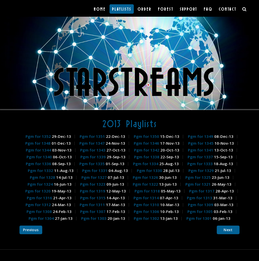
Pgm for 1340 (40, 156)
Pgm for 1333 (200, 163)
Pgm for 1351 (93, 136)
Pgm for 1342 (147, 150)
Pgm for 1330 (150, 170)
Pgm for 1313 (200, 197)
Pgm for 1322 (146, 184)
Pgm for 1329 (201, 170)
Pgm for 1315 (93, 197)
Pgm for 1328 (43, 177)
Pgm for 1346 (147, 143)
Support (188, 9)
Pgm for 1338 (147, 156)
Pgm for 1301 (199, 218)
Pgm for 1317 (202, 190)
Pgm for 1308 (40, 211)
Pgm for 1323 (93, 184)
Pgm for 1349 (201, 136)
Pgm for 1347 (92, 143)
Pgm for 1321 (198, 184)
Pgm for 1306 (147, 211)
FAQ (208, 9)
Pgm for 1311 (93, 204)
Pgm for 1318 (148, 190)
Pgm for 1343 (93, 150)
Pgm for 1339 (93, 156)
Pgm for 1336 (39, 163)
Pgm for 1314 (147, 197)
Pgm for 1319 (93, 190)
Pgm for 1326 (146, 177)
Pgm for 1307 (93, 211)
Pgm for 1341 (201, 150)
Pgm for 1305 (200, 211)
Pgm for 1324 (41, 184)
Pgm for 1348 (38, 143)
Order (145, 9)
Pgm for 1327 (94, 177)
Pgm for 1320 (38, 190)
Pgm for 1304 (42, 218)
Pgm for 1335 (92, 163)
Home (100, 9)
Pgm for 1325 (198, 177)
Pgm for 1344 (39, 150)
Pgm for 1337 (201, 156)
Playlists (121, 9)
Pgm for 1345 (201, 143)
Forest (166, 9)
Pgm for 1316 (40, 197)
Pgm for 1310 (147, 204)
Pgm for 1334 (146, 163)
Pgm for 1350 (147, 136)
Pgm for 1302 (147, 218)
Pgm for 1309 (201, 204)
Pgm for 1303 (94, 218)
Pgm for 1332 (41, 170)
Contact (227, 9)
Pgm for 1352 (39, 136)
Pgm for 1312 (39, 204)
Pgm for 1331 (95, 170)
